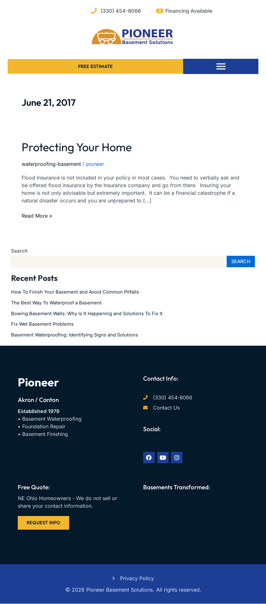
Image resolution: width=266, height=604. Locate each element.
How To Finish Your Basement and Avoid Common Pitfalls (75, 292)
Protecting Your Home (77, 147)
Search (19, 251)
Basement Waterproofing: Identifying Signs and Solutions (74, 335)
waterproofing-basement (51, 164)
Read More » (37, 215)
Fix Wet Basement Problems (42, 324)
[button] (221, 66)
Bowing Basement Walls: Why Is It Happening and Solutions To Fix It (87, 313)
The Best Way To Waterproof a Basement (56, 303)
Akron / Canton (38, 400)
